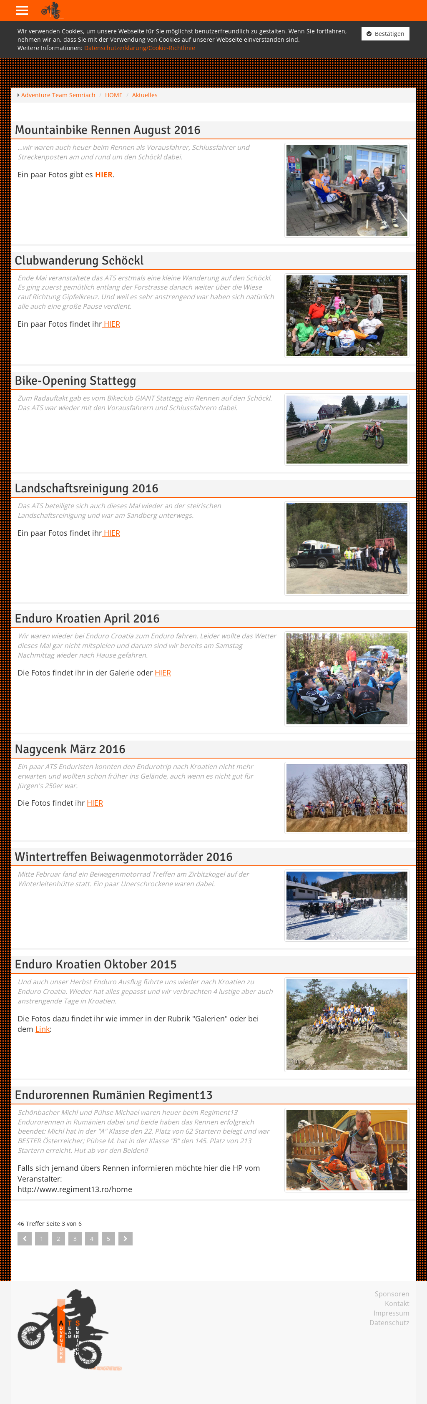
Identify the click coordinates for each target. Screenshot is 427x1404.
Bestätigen (385, 34)
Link (42, 1029)
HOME (114, 95)
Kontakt (397, 1303)
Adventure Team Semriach (58, 95)
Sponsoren (392, 1293)
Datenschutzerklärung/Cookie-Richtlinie (139, 48)
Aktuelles (145, 95)
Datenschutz (389, 1322)
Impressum (391, 1313)
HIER (111, 324)
